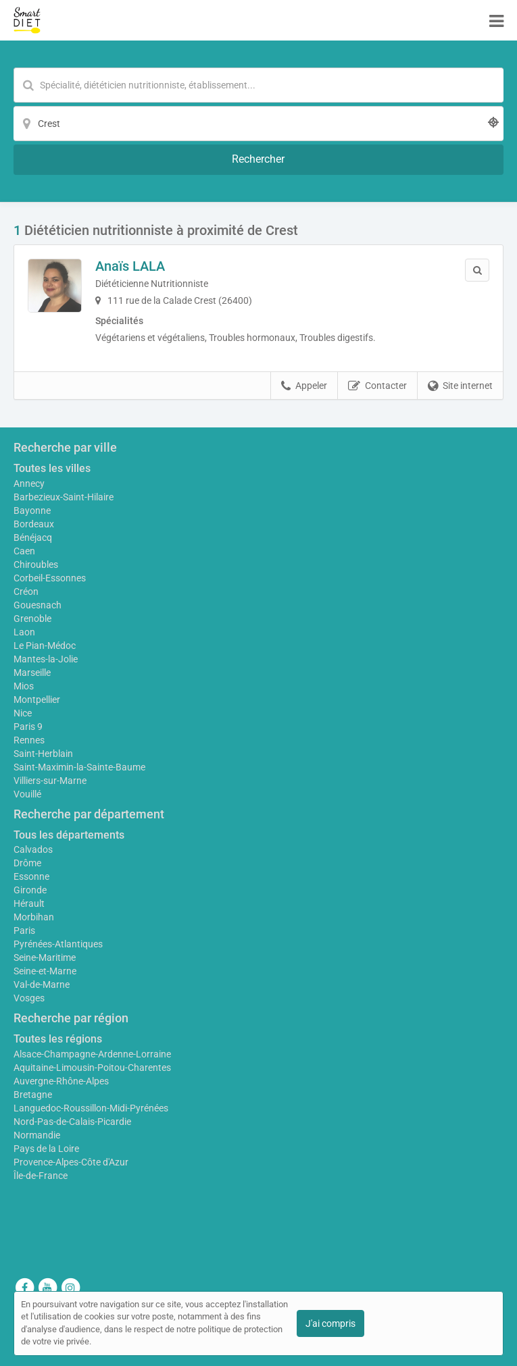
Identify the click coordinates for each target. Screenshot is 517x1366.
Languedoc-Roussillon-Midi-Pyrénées (91, 1108)
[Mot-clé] (258, 85)
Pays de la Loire (46, 1148)
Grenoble (32, 618)
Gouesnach (37, 605)
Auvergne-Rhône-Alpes (61, 1081)
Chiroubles (36, 564)
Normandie (37, 1135)
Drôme (27, 863)
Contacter (377, 386)
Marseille (32, 672)
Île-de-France (41, 1175)
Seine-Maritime (45, 957)
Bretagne (33, 1094)
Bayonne (32, 510)
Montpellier (37, 699)
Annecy (29, 483)
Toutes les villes (52, 468)
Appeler (304, 386)
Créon (26, 591)
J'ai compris (330, 1323)
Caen (24, 551)
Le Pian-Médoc (45, 645)
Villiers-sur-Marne (50, 780)
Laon (24, 632)
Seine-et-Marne (45, 971)
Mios (24, 686)
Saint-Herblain (43, 753)
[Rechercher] (258, 160)
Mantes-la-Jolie (46, 659)
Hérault (29, 903)
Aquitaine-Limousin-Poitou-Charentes (92, 1067)
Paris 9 (28, 726)
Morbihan (34, 917)
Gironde (30, 890)
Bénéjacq (33, 537)
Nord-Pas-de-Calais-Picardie (72, 1121)
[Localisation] (258, 123)
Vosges (29, 998)
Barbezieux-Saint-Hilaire (64, 497)
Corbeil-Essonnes (50, 578)
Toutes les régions (58, 1038)
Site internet (460, 386)
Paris (24, 930)
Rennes (29, 740)
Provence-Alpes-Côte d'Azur (71, 1162)
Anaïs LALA (130, 266)
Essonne (31, 876)
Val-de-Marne (42, 984)
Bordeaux (34, 524)
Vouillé (27, 794)
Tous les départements (69, 835)
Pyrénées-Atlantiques (58, 944)
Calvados (33, 849)
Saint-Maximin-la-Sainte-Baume (79, 767)
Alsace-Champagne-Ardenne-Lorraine (92, 1054)
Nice (23, 713)
